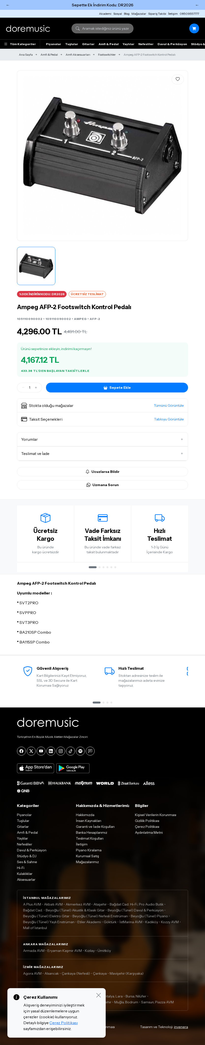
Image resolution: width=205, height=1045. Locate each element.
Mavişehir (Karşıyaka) (127, 973)
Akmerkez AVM (78, 904)
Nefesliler (146, 44)
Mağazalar (139, 13)
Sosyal (117, 13)
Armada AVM (33, 950)
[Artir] (36, 388)
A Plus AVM (32, 904)
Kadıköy (151, 922)
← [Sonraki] (197, 4)
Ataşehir (100, 904)
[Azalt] (23, 388)
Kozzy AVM (170, 922)
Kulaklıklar (24, 873)
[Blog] (90, 751)
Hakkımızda (85, 815)
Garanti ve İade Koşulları (95, 826)
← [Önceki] (8, 4)
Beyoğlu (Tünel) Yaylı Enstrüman (48, 922)
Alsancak (51, 973)
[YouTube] (41, 751)
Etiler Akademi (89, 922)
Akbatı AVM (53, 904)
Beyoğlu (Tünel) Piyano (149, 916)
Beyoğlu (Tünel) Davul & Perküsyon (135, 910)
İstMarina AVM (130, 922)
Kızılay (90, 950)
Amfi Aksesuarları (78, 54)
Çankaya (100, 973)
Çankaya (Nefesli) (76, 973)
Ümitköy (104, 950)
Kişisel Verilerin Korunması (155, 815)
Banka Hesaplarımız (91, 832)
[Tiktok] (70, 751)
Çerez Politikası (147, 826)
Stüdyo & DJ (26, 856)
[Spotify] (80, 751)
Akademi (105, 13)
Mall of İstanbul (35, 928)
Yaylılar (128, 44)
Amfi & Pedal (109, 44)
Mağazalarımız (87, 862)
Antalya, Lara (112, 996)
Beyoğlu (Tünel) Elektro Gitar (46, 916)
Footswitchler (107, 54)
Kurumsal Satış (87, 856)
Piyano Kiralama (89, 850)
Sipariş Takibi (157, 13)
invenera (181, 1027)
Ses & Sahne (27, 862)
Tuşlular (71, 44)
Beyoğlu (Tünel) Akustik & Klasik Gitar (75, 910)
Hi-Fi (20, 868)
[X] (31, 751)
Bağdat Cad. (33, 910)
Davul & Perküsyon (172, 44)
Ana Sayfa (26, 54)
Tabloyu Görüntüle (169, 419)
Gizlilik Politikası (147, 820)
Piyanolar (53, 44)
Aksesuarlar (26, 879)
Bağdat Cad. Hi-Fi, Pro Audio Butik (136, 904)
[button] (102, 405)
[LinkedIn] (50, 751)
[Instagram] (60, 751)
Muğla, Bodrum (126, 1002)
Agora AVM (32, 973)
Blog (127, 13)
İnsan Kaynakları (88, 820)
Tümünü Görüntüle (169, 405)
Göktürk (110, 922)
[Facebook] (21, 751)
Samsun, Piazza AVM (157, 1002)
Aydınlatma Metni (149, 832)
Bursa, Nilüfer (136, 996)
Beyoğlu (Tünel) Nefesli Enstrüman (100, 916)
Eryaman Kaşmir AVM (64, 950)
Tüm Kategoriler (20, 44)
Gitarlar (88, 44)
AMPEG (80, 319)
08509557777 (189, 13)
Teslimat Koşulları (89, 838)
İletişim (173, 13)
